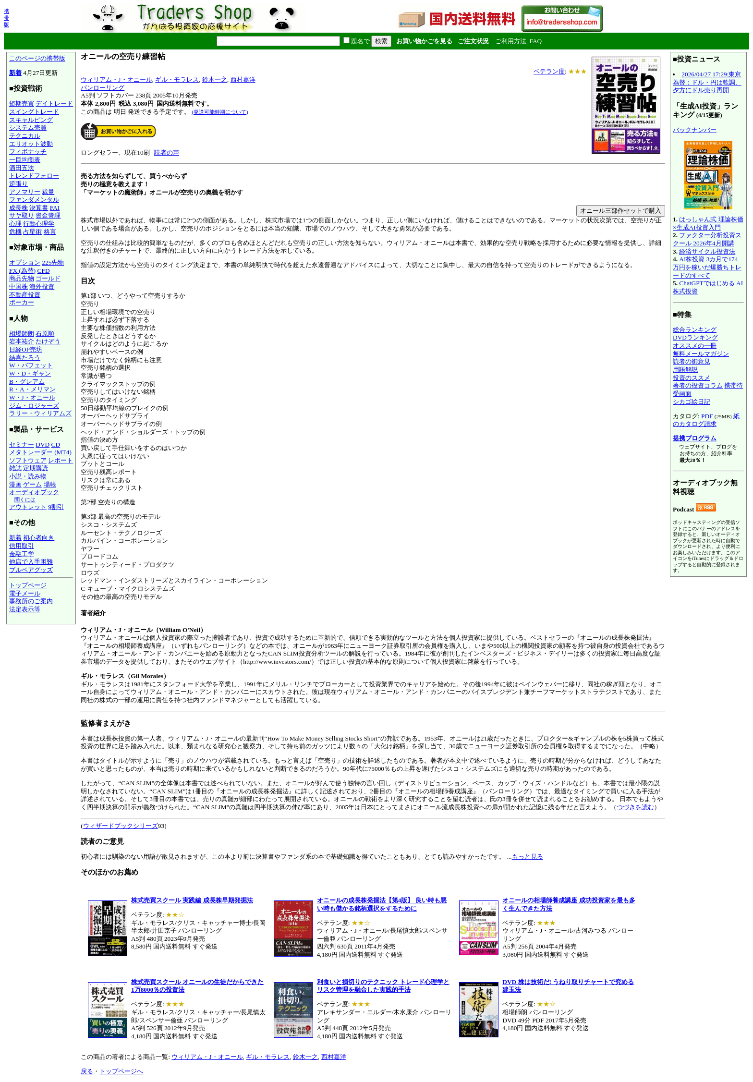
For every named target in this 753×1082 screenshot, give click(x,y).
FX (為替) (22, 270)
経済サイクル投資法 (707, 251)
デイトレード (54, 103)
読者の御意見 (691, 361)
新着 (15, 72)
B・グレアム (27, 381)
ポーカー (21, 302)
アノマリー (24, 191)
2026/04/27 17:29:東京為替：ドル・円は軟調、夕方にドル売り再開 (707, 82)
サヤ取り (21, 215)
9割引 (56, 507)
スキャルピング (31, 119)
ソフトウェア (28, 460)
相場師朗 (21, 333)
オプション (24, 262)
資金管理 (48, 215)
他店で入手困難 (31, 561)
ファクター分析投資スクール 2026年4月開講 (707, 239)
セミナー (21, 444)
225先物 (53, 262)
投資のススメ (691, 377)
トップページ (28, 585)
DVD (42, 444)
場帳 (50, 484)
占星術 (32, 231)
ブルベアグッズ (31, 569)
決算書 (38, 207)
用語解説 (685, 369)
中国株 (18, 286)
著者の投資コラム (698, 385)
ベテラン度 (549, 71)
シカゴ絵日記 (691, 401)
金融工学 (21, 554)
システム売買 (28, 127)
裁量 (48, 191)
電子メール (24, 593)
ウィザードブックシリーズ (120, 825)
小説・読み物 (28, 476)
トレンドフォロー (34, 175)
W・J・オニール (32, 397)
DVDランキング (695, 337)
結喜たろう (24, 357)
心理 (15, 223)
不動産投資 (24, 294)
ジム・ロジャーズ (34, 405)
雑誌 (15, 468)
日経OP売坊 (25, 349)
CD (56, 444)
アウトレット (28, 507)
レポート (60, 460)
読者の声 (166, 152)
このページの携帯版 (37, 58)
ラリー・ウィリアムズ (40, 413)
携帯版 (6, 17)
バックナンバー (695, 130)
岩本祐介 (21, 341)
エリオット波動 (31, 143)
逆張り (18, 183)
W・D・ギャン (30, 373)
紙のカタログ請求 (706, 420)
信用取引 (21, 545)
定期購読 (35, 468)
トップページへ (121, 1071)
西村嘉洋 (243, 79)
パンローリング (102, 87)
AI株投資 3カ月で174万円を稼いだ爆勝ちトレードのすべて (707, 267)
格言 (50, 231)
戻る (87, 1071)
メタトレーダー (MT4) (40, 452)
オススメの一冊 (695, 345)
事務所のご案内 (31, 601)
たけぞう (48, 341)
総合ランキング (695, 329)
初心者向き (38, 537)
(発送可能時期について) (220, 112)
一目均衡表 (24, 159)
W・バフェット (31, 365)
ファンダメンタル (34, 199)
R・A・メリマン (32, 389)
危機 (15, 231)
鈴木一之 (214, 79)
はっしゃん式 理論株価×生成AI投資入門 (708, 223)
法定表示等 (24, 609)
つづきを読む (635, 807)
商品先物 (21, 278)
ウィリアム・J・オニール (116, 79)
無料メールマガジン (701, 353)
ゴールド (48, 278)
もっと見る (527, 856)
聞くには (25, 499)
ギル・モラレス (177, 79)
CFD (43, 270)
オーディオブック (34, 492)
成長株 (18, 207)
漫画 (15, 484)
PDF (707, 416)
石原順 (45, 333)
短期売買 (21, 103)
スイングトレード (34, 111)
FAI (55, 207)
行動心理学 (38, 223)
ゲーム (32, 484)
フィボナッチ (28, 151)
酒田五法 (21, 167)
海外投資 (41, 286)
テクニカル (24, 135)
